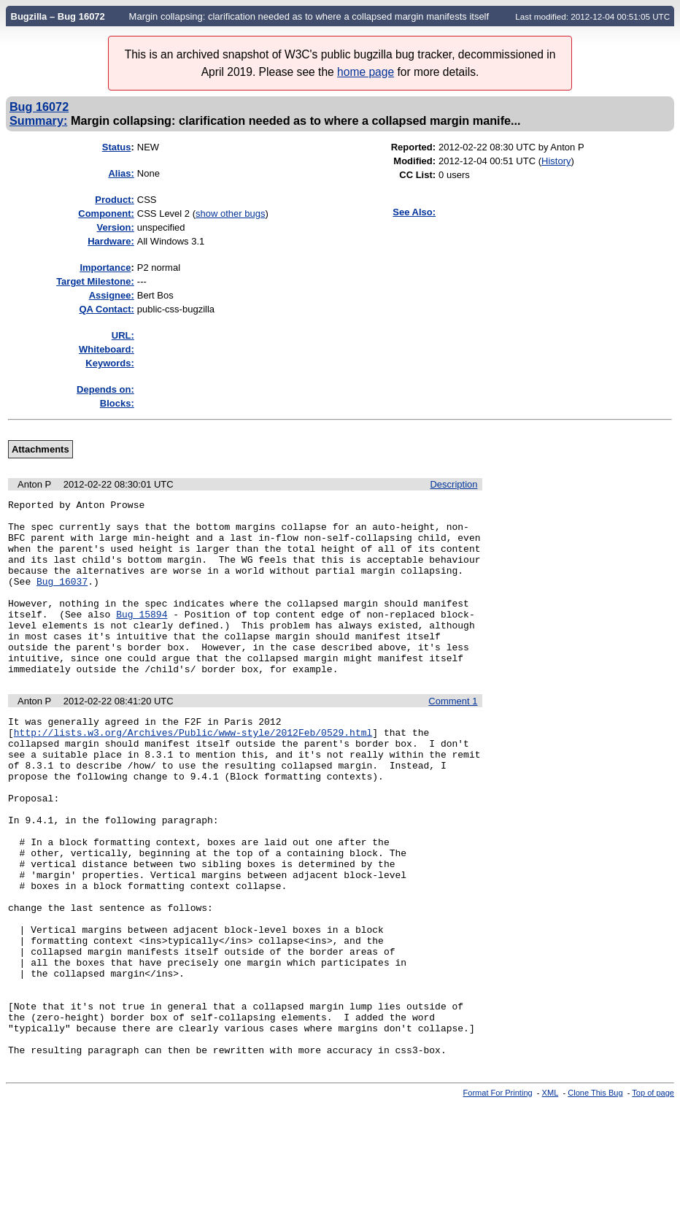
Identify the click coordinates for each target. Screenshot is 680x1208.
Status (116, 147)
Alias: (121, 173)
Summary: (38, 120)
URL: (123, 335)
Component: (106, 213)
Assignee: (111, 295)
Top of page (653, 1195)
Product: (114, 199)
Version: (115, 227)
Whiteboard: (106, 349)
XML (550, 1195)
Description (453, 484)
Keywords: (109, 363)
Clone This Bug (595, 1195)
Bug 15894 (141, 638)
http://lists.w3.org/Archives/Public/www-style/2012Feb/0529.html (193, 771)
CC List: (417, 174)
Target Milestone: (95, 281)
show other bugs (230, 213)
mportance (105, 267)
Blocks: (117, 403)
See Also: (414, 212)
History (556, 160)
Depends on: (105, 389)
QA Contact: (106, 309)
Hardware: (111, 241)
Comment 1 (452, 736)
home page (365, 72)
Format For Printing (498, 1195)
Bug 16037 (62, 598)
